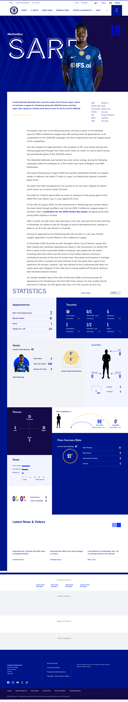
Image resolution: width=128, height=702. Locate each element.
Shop (98, 10)
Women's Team (62, 10)
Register (84, 3)
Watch (34, 10)
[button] (92, 293)
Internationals (18, 559)
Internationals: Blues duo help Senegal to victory (66, 552)
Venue (11, 3)
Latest (24, 10)
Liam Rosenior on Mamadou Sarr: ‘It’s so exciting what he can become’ (103, 552)
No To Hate (35, 3)
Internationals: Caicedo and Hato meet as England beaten (29, 552)
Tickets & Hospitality (82, 10)
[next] (119, 525)
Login (77, 3)
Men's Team (47, 10)
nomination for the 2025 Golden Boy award (65, 212)
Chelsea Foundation (22, 3)
